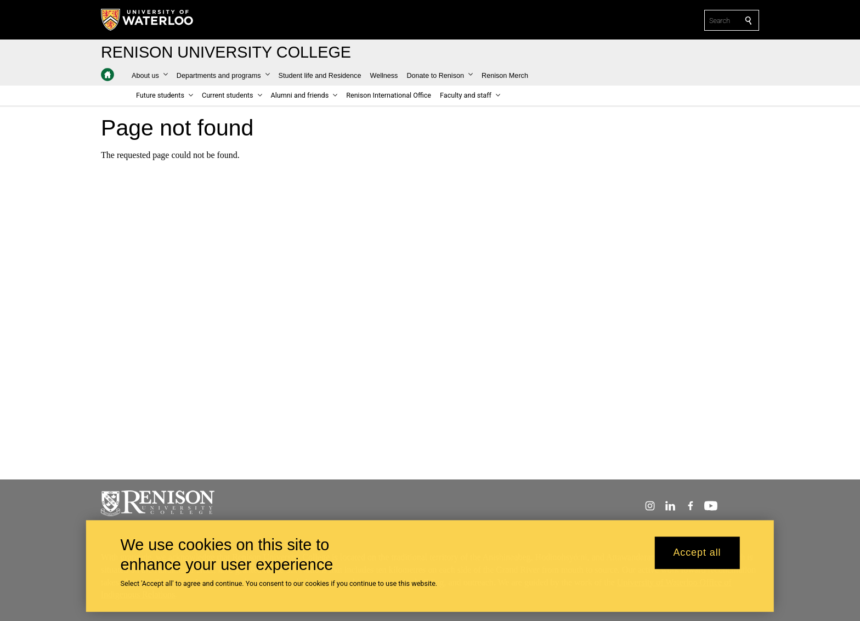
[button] (149, 76)
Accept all (697, 558)
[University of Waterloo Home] (147, 20)
